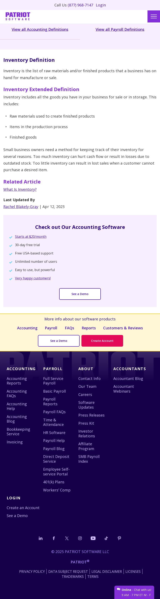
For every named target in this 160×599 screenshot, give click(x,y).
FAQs (69, 327)
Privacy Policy (32, 571)
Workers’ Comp (57, 489)
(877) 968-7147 (80, 4)
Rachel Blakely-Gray (20, 206)
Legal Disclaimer (106, 571)
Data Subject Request (68, 571)
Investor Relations (86, 433)
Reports (89, 327)
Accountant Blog (128, 378)
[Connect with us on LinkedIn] (40, 538)
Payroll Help (54, 440)
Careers (85, 394)
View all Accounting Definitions (40, 29)
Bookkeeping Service (18, 432)
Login (101, 4)
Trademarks (73, 576)
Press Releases (91, 415)
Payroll (51, 327)
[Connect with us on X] (67, 538)
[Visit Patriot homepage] (17, 17)
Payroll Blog (54, 448)
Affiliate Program (86, 446)
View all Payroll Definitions (120, 29)
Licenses (133, 571)
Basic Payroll (54, 391)
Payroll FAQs (54, 411)
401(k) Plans (53, 481)
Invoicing (15, 441)
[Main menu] (154, 16)
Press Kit (86, 423)
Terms (93, 576)
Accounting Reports (17, 381)
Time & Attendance (53, 422)
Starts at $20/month (30, 236)
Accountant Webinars (123, 389)
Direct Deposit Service (56, 459)
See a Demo (80, 294)
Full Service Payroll (53, 381)
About (85, 368)
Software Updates (86, 405)
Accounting (27, 327)
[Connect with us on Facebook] (54, 538)
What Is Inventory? (20, 189)
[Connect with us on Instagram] (80, 538)
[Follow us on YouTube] (93, 538)
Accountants (129, 368)
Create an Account (23, 507)
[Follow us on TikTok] (106, 538)
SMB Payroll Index (89, 459)
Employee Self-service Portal (56, 471)
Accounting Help (17, 406)
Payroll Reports (50, 401)
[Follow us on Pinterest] (119, 538)
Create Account (102, 341)
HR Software (54, 432)
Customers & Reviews (123, 327)
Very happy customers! (33, 278)
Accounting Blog (17, 419)
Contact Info (89, 378)
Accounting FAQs (17, 393)
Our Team (87, 386)
